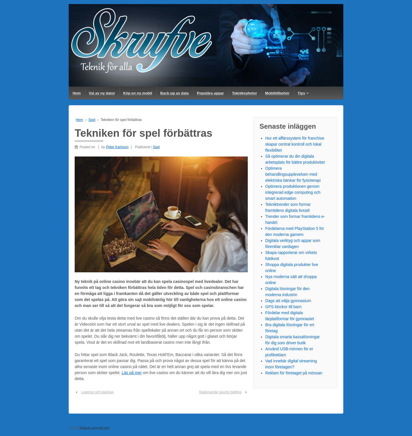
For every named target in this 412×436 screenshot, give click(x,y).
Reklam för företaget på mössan (293, 373)
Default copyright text (94, 427)
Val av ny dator (102, 93)
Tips (301, 93)
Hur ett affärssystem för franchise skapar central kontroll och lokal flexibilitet (294, 144)
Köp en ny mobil (137, 93)
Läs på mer (132, 372)
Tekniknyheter (244, 93)
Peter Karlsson (117, 147)
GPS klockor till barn (283, 306)
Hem (77, 93)
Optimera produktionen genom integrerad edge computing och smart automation (292, 192)
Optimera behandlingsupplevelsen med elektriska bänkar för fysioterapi (293, 174)
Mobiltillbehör (277, 93)
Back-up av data (174, 93)
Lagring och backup (97, 392)
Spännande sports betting (220, 392)
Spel (91, 120)
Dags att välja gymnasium (288, 300)
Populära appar (210, 93)
